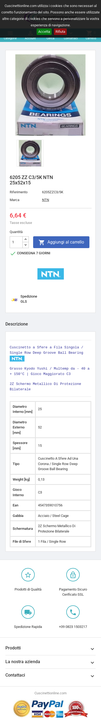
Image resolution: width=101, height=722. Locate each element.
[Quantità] (16, 242)
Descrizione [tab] (16, 324)
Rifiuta (60, 32)
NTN (45, 200)
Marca (14, 200)
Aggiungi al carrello (61, 242)
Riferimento (18, 192)
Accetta (44, 32)
